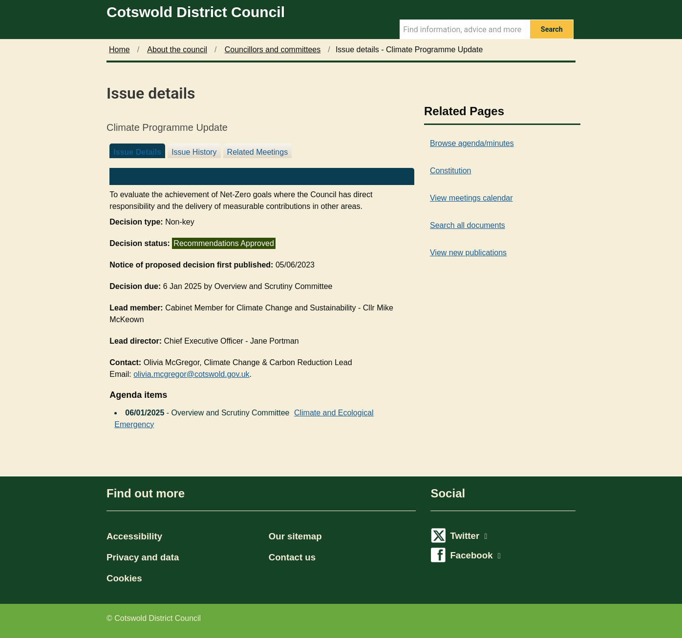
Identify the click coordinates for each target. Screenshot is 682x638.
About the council (177, 49)
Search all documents (467, 225)
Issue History (193, 152)
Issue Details (137, 152)
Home (119, 49)
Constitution (450, 170)
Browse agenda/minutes (472, 143)
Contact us (292, 557)
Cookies (124, 578)
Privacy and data (143, 557)
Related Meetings (257, 152)
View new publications (468, 252)
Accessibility (134, 536)
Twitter (468, 536)
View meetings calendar (471, 198)
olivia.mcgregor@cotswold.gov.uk (191, 374)
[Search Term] (465, 29)
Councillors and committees (273, 49)
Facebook (475, 555)
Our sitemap (295, 536)
